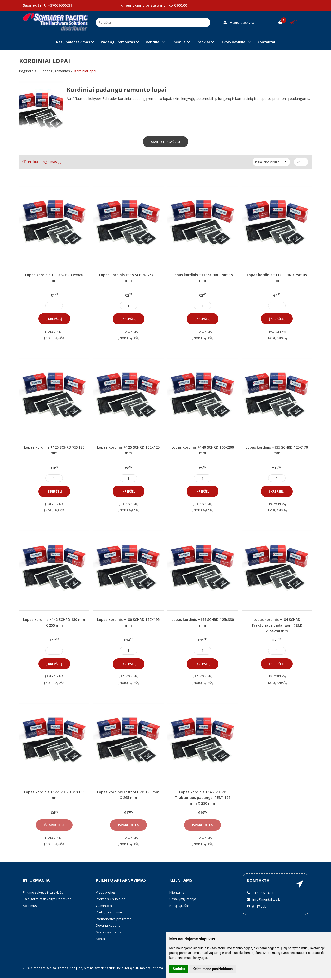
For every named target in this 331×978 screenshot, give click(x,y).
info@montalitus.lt (263, 899)
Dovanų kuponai (108, 925)
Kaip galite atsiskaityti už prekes (47, 899)
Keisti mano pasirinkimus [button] (213, 969)
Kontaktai (266, 42)
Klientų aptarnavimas (121, 880)
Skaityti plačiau (165, 141)
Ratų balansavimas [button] (73, 42)
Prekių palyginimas (42, 161)
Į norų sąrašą (54, 338)
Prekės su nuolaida (110, 899)
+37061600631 (57, 5)
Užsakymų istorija (182, 899)
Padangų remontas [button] (118, 42)
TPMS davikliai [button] (233, 42)
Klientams (180, 880)
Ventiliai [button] (153, 42)
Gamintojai (104, 905)
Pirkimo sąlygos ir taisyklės (43, 892)
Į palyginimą (54, 331)
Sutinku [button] (179, 969)
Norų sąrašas (179, 905)
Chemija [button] (178, 42)
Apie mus (30, 905)
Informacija (36, 880)
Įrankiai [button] (203, 42)
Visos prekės (106, 892)
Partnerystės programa (113, 919)
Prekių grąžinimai (109, 912)
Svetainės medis (108, 932)
